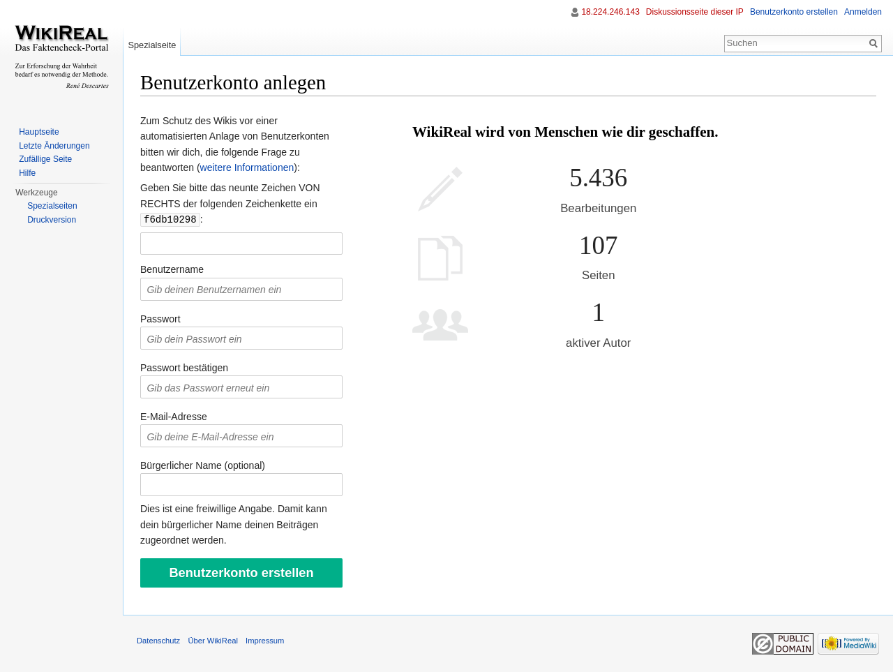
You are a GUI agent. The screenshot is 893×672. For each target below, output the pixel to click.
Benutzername (172, 268)
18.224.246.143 (610, 12)
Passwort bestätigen (184, 367)
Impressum (265, 640)
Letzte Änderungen (54, 146)
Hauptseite (39, 132)
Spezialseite (152, 45)
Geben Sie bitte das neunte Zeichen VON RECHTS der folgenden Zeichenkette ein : (230, 203)
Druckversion (51, 220)
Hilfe (27, 173)
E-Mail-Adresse (173, 415)
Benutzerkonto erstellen (794, 12)
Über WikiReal (213, 640)
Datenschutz (158, 640)
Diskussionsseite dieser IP (695, 12)
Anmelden (863, 12)
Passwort (160, 318)
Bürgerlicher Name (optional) (202, 464)
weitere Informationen (247, 167)
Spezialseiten (52, 206)
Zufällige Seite (45, 159)
